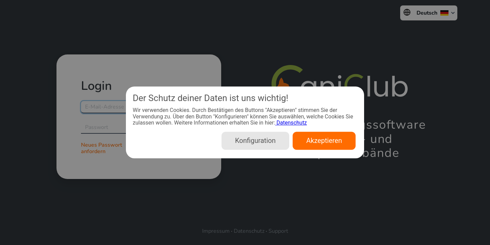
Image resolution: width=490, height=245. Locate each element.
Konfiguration (255, 141)
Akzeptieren (324, 141)
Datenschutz (291, 122)
